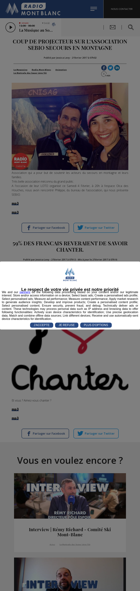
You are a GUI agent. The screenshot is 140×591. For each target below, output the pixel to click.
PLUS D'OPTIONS (96, 325)
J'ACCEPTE (42, 325)
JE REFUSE (67, 325)
